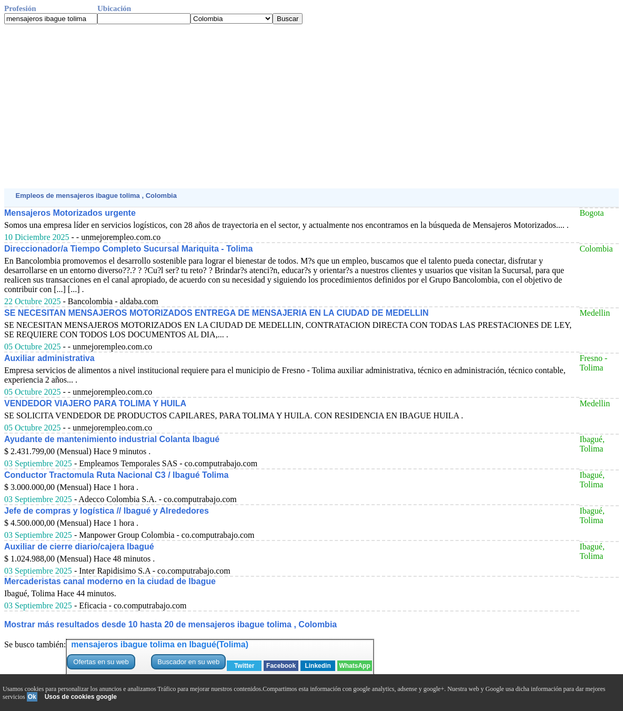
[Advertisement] (311, 106)
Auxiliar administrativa (49, 358)
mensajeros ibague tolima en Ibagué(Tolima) (159, 644)
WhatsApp (354, 665)
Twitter (244, 665)
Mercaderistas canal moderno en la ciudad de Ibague (110, 581)
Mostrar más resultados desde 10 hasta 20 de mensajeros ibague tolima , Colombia (170, 624)
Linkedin (317, 665)
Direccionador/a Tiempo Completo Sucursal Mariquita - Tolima (128, 248)
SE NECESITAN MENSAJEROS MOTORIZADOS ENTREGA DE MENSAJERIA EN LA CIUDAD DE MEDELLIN (216, 312)
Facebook (281, 665)
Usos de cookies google (81, 696)
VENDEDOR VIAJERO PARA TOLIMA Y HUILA (95, 403)
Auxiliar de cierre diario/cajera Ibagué (79, 546)
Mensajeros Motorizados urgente (70, 212)
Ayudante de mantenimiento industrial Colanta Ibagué (111, 439)
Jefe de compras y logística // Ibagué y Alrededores (106, 510)
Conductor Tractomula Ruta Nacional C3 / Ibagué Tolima (116, 474)
